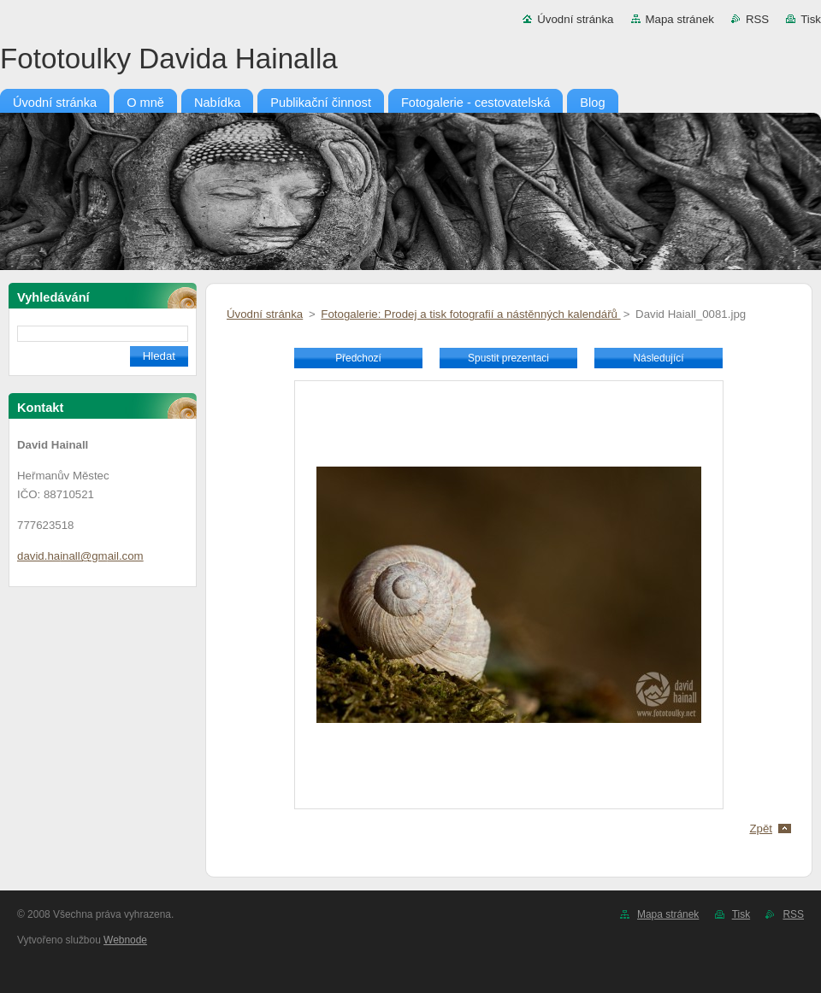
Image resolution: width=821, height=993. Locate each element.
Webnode (125, 940)
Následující (658, 358)
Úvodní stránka (575, 19)
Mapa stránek (680, 19)
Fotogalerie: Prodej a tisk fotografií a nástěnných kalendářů (470, 314)
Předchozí (358, 358)
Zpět (760, 828)
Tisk (810, 19)
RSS (757, 19)
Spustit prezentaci (508, 358)
